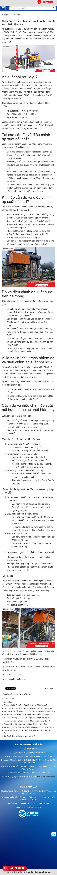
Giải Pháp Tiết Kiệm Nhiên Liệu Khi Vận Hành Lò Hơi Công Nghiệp (28, 708)
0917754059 (45, 2)
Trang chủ (6, 15)
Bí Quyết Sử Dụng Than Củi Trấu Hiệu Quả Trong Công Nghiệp (27, 718)
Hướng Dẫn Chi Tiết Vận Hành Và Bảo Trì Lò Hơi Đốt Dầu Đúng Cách (29, 711)
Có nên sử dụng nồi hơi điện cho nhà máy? (19, 736)
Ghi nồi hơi (8, 702)
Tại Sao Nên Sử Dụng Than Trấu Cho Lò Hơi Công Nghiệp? (25, 705)
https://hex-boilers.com (46, 776)
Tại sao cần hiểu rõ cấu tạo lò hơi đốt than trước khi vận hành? (27, 721)
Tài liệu (17, 15)
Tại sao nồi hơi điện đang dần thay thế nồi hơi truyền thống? (25, 724)
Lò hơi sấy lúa (9, 699)
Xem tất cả (25, 694)
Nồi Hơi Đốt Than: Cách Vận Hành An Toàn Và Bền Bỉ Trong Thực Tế (29, 715)
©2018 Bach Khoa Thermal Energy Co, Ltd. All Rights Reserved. (28, 872)
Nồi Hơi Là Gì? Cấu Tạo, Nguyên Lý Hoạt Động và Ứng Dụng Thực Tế (29, 727)
